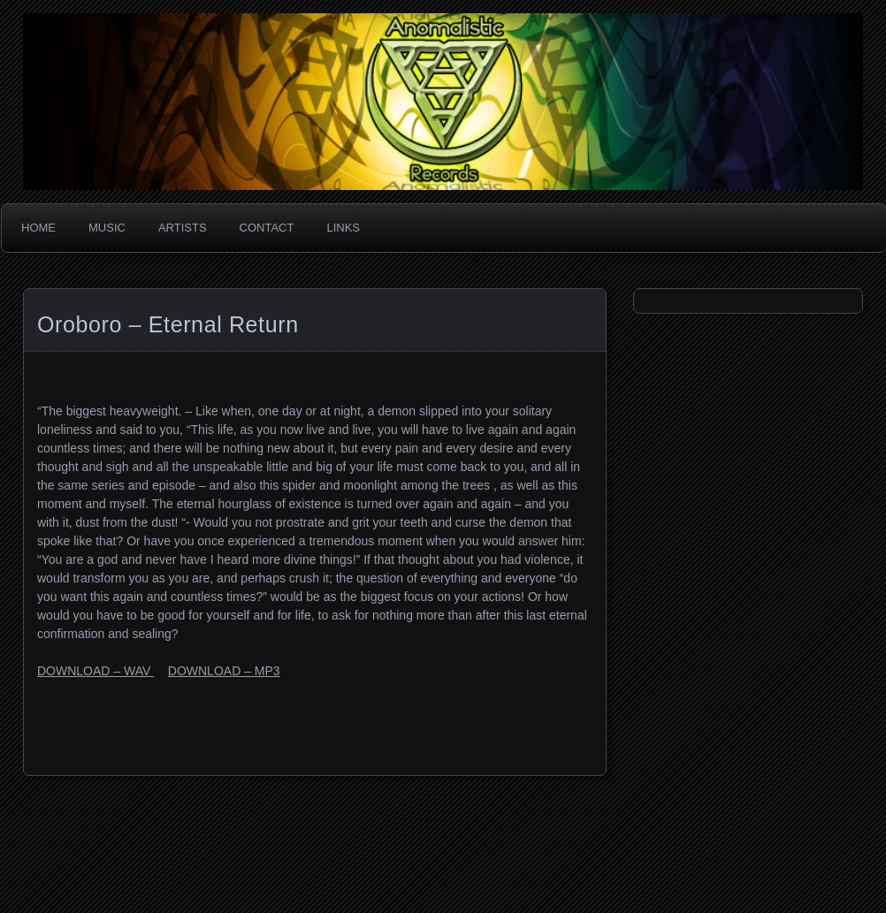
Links (343, 227)
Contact (267, 227)
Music (107, 227)
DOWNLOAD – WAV (95, 671)
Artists (182, 227)
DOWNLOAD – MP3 (224, 671)
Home (38, 227)
